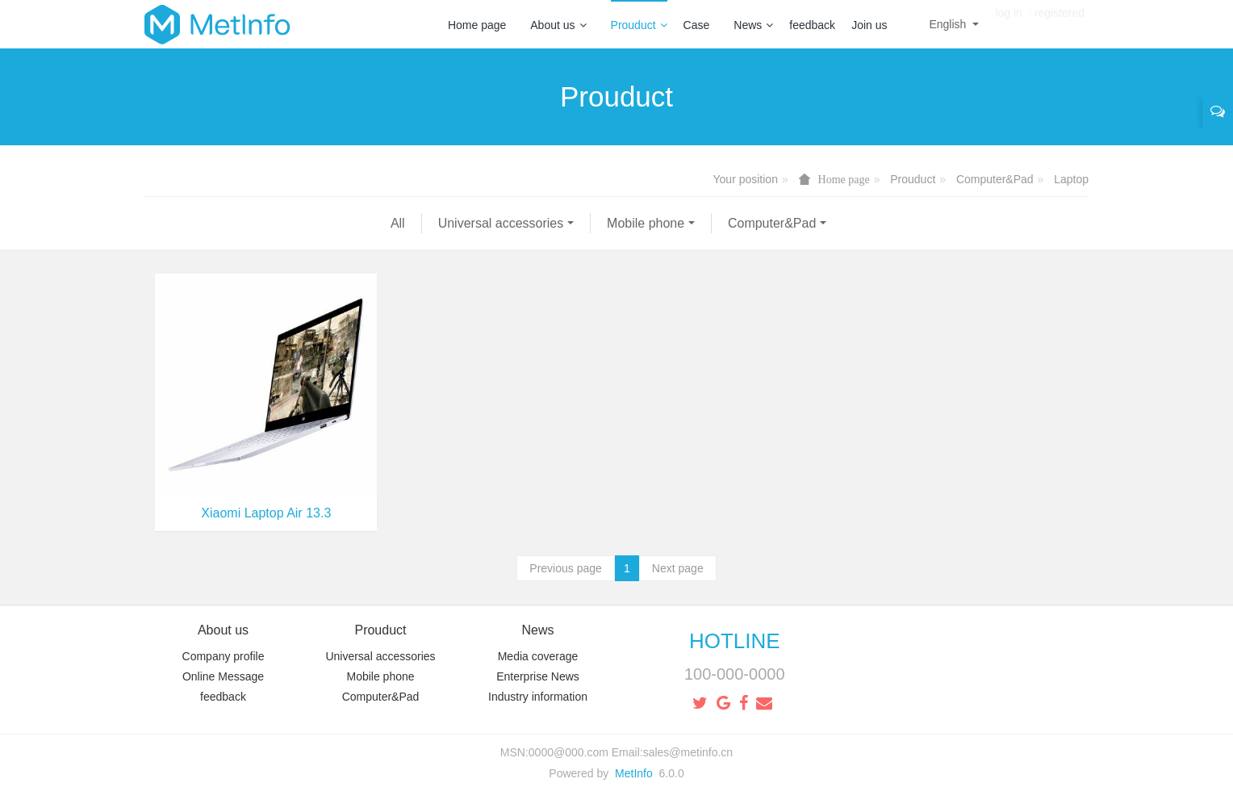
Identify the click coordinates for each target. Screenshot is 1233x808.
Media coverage (538, 656)
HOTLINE (734, 641)
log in (1008, 24)
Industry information (537, 696)
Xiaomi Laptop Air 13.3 (266, 513)
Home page (477, 25)
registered (1059, 24)
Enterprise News (537, 676)
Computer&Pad (995, 179)
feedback (812, 25)
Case (696, 25)
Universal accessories (255, 223)
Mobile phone (399, 223)
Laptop (1071, 179)
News (753, 25)
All (151, 223)
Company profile (223, 656)
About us (558, 25)
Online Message (223, 676)
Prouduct (639, 25)
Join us (869, 25)
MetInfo (634, 773)
